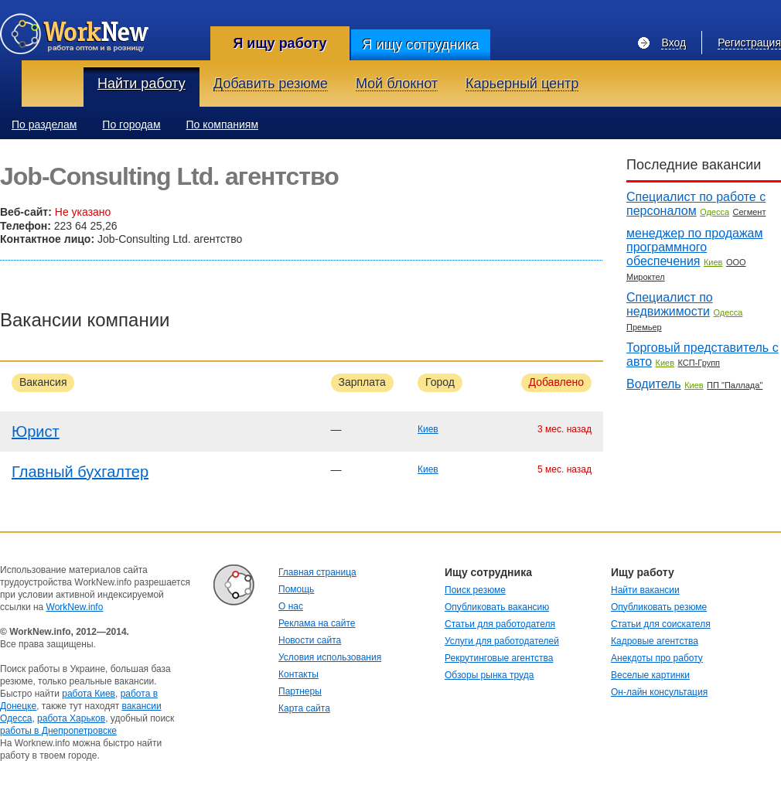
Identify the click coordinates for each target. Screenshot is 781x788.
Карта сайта (304, 708)
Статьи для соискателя (661, 624)
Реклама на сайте (317, 623)
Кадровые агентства (654, 641)
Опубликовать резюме (659, 607)
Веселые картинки (650, 675)
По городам (131, 124)
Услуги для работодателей (502, 641)
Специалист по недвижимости (669, 304)
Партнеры (300, 691)
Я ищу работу (279, 43)
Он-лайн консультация (659, 692)
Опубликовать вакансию (497, 607)
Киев (428, 429)
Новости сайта (309, 640)
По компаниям (222, 124)
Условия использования (329, 657)
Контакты (298, 674)
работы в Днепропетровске (58, 730)
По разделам (44, 124)
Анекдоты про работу (657, 658)
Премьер (644, 327)
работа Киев (88, 693)
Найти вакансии (645, 590)
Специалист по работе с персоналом (696, 203)
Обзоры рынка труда (489, 675)
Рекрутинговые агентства (499, 658)
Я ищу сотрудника (420, 45)
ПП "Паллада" (734, 385)
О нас (290, 606)
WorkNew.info (75, 607)
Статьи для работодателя (500, 624)
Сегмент (749, 212)
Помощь (296, 589)
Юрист (36, 431)
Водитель (653, 384)
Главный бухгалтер (80, 471)
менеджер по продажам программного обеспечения (694, 247)
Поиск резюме (475, 590)
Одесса (714, 212)
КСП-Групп (699, 362)
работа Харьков (71, 718)
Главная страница (317, 572)
